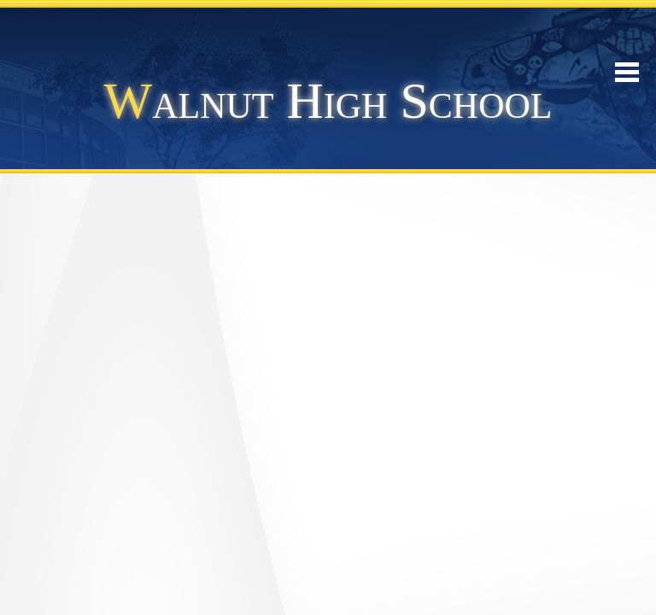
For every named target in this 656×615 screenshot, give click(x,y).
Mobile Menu (627, 72)
